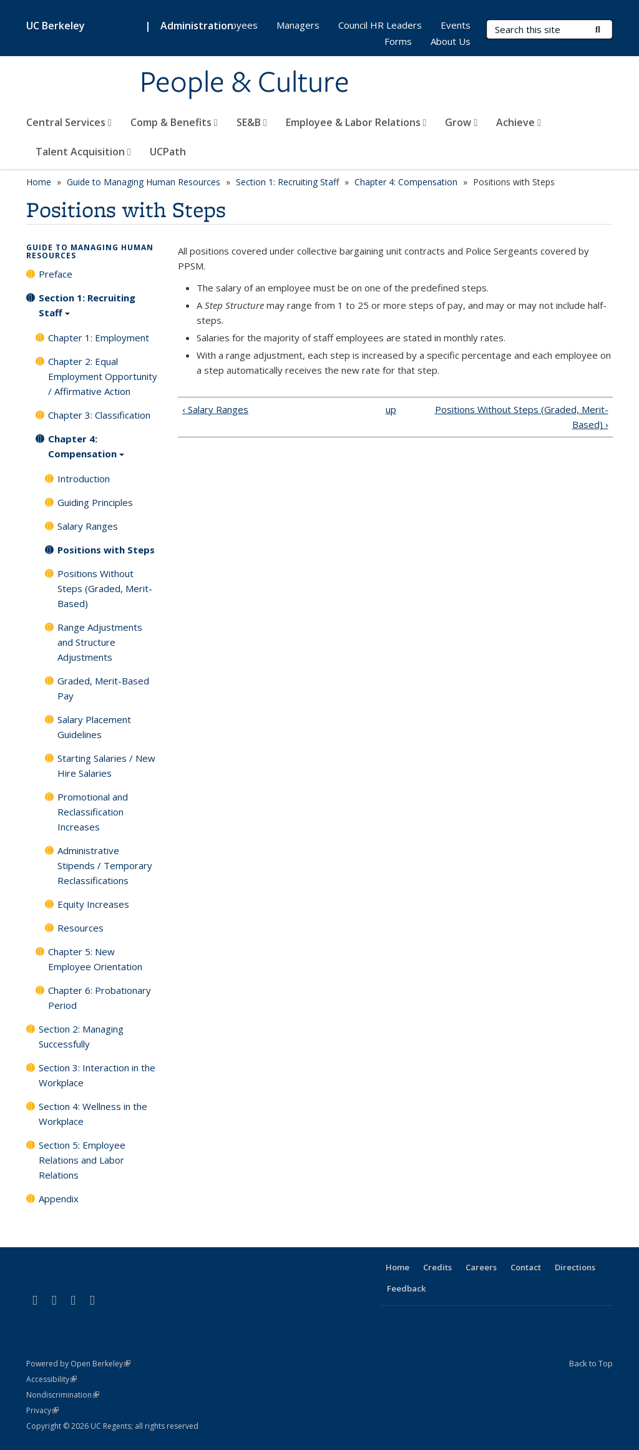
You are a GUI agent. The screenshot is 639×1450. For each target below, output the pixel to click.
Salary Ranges (87, 526)
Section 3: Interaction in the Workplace (97, 1075)
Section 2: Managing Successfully (81, 1036)
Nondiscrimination (62, 1394)
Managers (298, 25)
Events (456, 25)
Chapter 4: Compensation (405, 182)
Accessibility (51, 1379)
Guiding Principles (95, 502)
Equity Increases (93, 904)
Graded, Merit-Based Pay (103, 688)
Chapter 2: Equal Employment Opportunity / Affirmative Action (102, 376)
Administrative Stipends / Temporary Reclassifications (104, 865)
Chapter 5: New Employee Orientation (95, 959)
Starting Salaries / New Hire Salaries (106, 765)
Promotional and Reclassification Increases (92, 812)
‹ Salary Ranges (215, 409)
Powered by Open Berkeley (78, 1363)
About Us (451, 41)
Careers (481, 1267)
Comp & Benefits (174, 122)
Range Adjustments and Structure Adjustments (99, 642)
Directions (575, 1267)
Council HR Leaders (380, 25)
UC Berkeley (55, 25)
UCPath (168, 151)
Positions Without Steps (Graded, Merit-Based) (104, 588)
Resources (80, 928)
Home (38, 182)
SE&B (252, 122)
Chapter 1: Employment (98, 337)
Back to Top (591, 1363)
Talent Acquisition (83, 151)
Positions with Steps (106, 549)
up (391, 409)
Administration (196, 25)
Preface (55, 274)
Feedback (406, 1288)
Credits (437, 1267)
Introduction (83, 478)
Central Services (69, 122)
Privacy (42, 1410)
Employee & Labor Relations (356, 122)
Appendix (59, 1198)
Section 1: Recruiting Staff (287, 182)
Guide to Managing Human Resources (143, 182)
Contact (525, 1267)
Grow (461, 122)
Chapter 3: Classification (99, 415)
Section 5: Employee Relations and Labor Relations (82, 1160)
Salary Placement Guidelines (94, 727)
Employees (234, 25)
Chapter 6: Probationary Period (99, 997)
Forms (398, 41)
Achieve (518, 122)
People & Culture (244, 83)
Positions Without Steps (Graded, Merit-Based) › (521, 417)
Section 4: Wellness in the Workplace (93, 1113)
